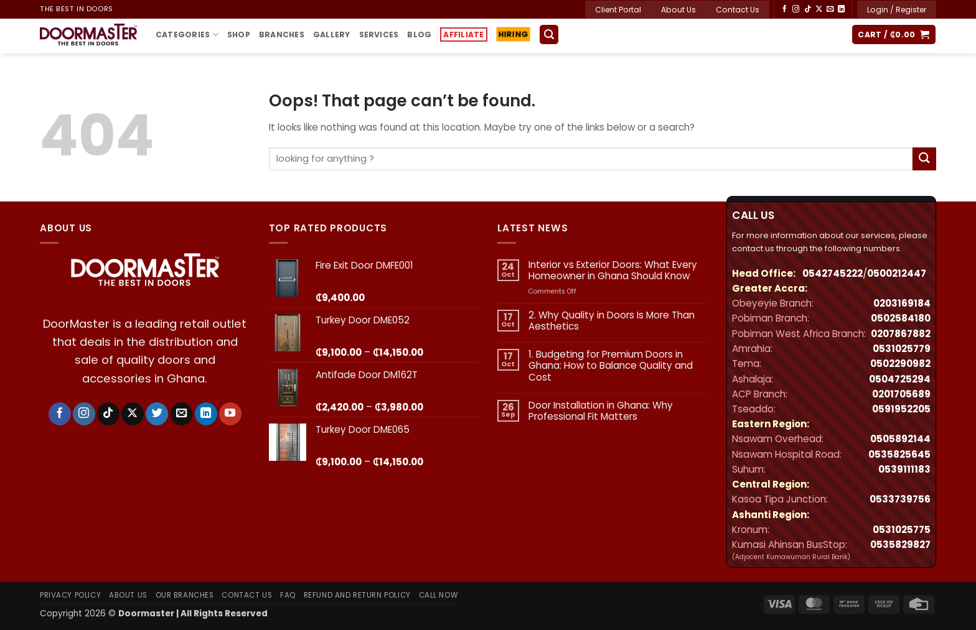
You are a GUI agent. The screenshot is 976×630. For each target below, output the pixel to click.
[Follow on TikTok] (807, 9)
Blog (419, 34)
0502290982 (900, 363)
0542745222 (832, 273)
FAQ (288, 595)
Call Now (438, 595)
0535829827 (900, 544)
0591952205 (901, 408)
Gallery (331, 34)
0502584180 (901, 318)
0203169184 (902, 303)
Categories (187, 34)
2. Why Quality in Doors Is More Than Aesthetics (611, 321)
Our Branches (185, 595)
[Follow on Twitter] (157, 413)
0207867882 (901, 333)
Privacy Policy (70, 595)
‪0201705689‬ (901, 394)
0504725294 (900, 379)
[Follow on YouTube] (230, 413)
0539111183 (904, 469)
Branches (281, 34)
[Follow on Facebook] (784, 9)
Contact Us (737, 9)
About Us (678, 9)
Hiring (512, 34)
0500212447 (896, 273)
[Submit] (924, 158)
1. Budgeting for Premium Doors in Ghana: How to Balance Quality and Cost (610, 366)
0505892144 (900, 438)
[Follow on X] (818, 9)
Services (379, 34)
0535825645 (899, 454)
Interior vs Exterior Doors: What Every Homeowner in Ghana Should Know (612, 270)
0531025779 (902, 348)
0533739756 (900, 499)
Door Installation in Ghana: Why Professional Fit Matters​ (600, 411)
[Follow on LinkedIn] (841, 9)
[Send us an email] (830, 9)
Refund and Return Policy (357, 595)
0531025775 (902, 529)
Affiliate (463, 34)
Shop (238, 34)
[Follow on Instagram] (795, 9)
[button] (896, 9)
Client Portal (618, 9)
